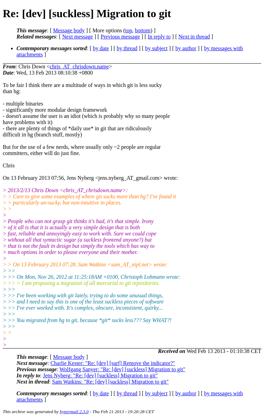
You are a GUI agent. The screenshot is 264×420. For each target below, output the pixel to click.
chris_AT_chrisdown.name (79, 66)
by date (101, 48)
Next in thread (194, 37)
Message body (69, 30)
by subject (156, 48)
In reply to (159, 37)
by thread (127, 48)
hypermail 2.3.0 (74, 411)
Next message (77, 37)
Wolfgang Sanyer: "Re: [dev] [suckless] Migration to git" (122, 369)
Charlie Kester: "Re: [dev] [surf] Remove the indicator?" (113, 363)
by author (185, 48)
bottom (142, 30)
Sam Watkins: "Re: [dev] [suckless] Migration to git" (110, 382)
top (128, 30)
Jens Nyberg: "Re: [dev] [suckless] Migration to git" (100, 375)
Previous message (120, 37)
